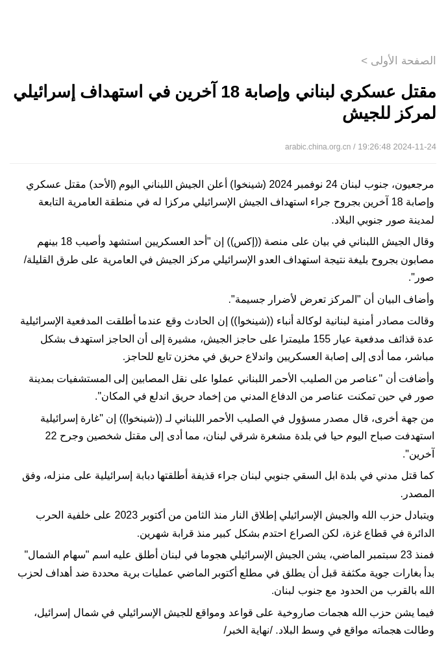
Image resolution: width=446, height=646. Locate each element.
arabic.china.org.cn (318, 146)
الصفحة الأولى (403, 61)
